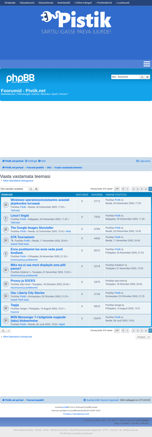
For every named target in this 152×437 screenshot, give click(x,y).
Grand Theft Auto (20, 244)
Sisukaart (125, 423)
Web (68, 231)
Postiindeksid (104, 2)
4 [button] (137, 189)
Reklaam (145, 423)
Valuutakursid (27, 2)
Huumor (15, 312)
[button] (117, 189)
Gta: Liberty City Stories (27, 292)
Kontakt (135, 423)
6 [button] (146, 189)
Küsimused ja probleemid (24, 259)
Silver (46, 430)
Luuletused (122, 2)
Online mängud (83, 2)
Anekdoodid (63, 2)
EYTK (105, 430)
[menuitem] (42, 161)
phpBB (65, 407)
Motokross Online (59, 430)
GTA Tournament (22, 237)
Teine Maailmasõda (23, 430)
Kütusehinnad (46, 2)
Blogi (117, 423)
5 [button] (141, 189)
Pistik (23, 207)
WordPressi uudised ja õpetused (76, 433)
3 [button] (133, 189)
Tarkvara (15, 210)
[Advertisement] (68, 48)
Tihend (38, 430)
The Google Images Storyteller (32, 227)
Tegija (15, 305)
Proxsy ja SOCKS (23, 280)
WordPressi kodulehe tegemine (85, 430)
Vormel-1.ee (116, 430)
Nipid (62, 324)
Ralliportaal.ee (130, 430)
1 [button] (127, 189)
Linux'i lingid (20, 215)
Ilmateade (10, 2)
